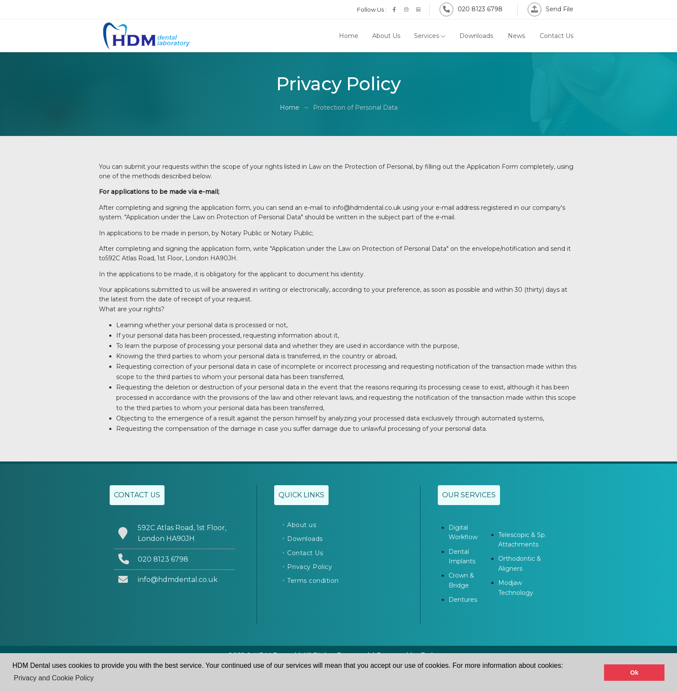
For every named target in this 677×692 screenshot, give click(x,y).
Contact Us (556, 36)
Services (430, 36)
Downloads (476, 36)
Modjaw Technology (515, 587)
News (516, 36)
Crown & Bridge (461, 580)
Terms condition (313, 581)
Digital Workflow (463, 532)
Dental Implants (462, 556)
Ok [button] (634, 672)
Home (349, 36)
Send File (550, 9)
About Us (386, 36)
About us (301, 525)
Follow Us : (371, 9)
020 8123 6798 (471, 9)
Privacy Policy (309, 567)
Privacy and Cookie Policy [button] (54, 678)
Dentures (463, 600)
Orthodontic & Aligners (519, 563)
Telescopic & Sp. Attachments (522, 539)
